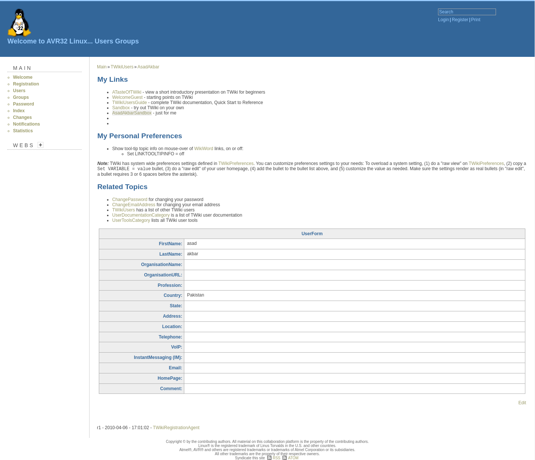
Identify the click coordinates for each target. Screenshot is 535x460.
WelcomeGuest (127, 97)
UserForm (312, 233)
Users (104, 41)
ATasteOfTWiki (126, 92)
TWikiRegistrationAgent (176, 427)
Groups (127, 41)
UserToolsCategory (131, 220)
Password (23, 104)
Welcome (22, 77)
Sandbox (121, 107)
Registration (26, 84)
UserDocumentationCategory (141, 215)
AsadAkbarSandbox (132, 113)
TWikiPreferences (236, 163)
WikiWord (203, 148)
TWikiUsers (122, 66)
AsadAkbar (148, 66)
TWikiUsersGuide (129, 102)
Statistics (23, 130)
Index (19, 110)
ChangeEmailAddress (133, 204)
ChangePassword (129, 199)
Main (22, 68)
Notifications (26, 124)
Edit (522, 402)
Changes (22, 117)
